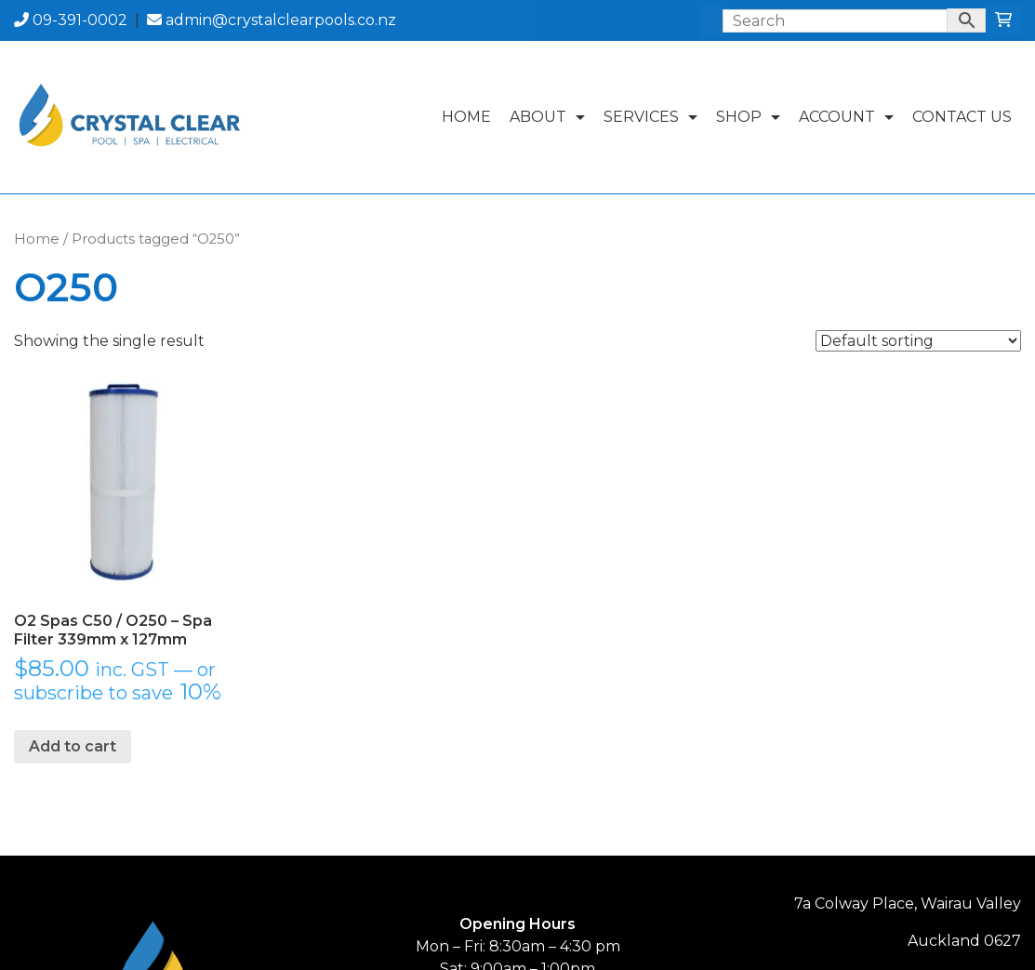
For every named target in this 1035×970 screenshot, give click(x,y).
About (552, 117)
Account (851, 117)
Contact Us (962, 117)
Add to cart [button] (72, 746)
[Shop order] (918, 341)
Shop (753, 117)
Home (466, 117)
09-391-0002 (70, 20)
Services (655, 117)
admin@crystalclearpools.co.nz (271, 20)
